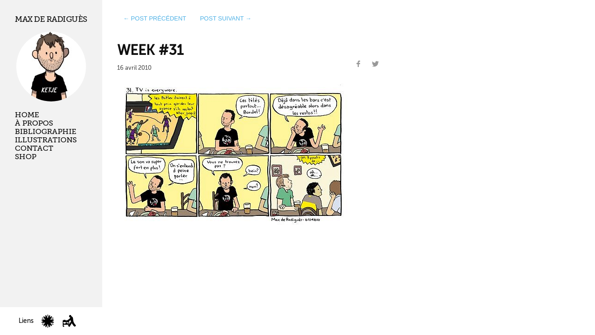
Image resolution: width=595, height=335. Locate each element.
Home (27, 115)
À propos (34, 123)
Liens (26, 320)
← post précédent (154, 18)
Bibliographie (45, 131)
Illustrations (46, 140)
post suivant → (225, 18)
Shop (25, 157)
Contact (34, 148)
